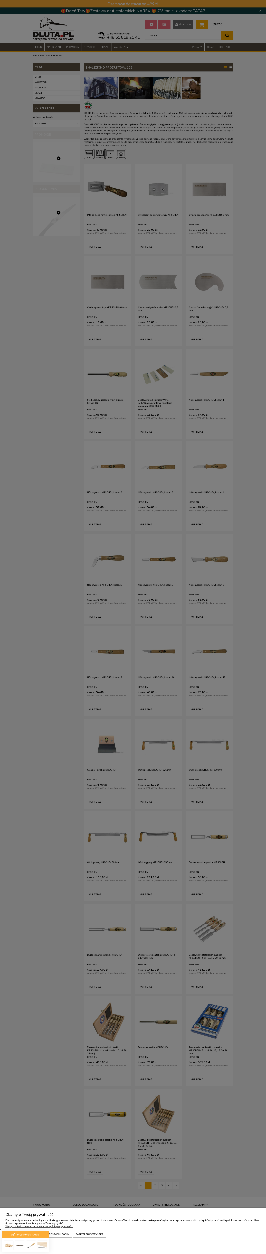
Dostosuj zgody (59, 1234)
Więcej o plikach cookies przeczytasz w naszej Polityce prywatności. (39, 1226)
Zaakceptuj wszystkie (89, 1234)
